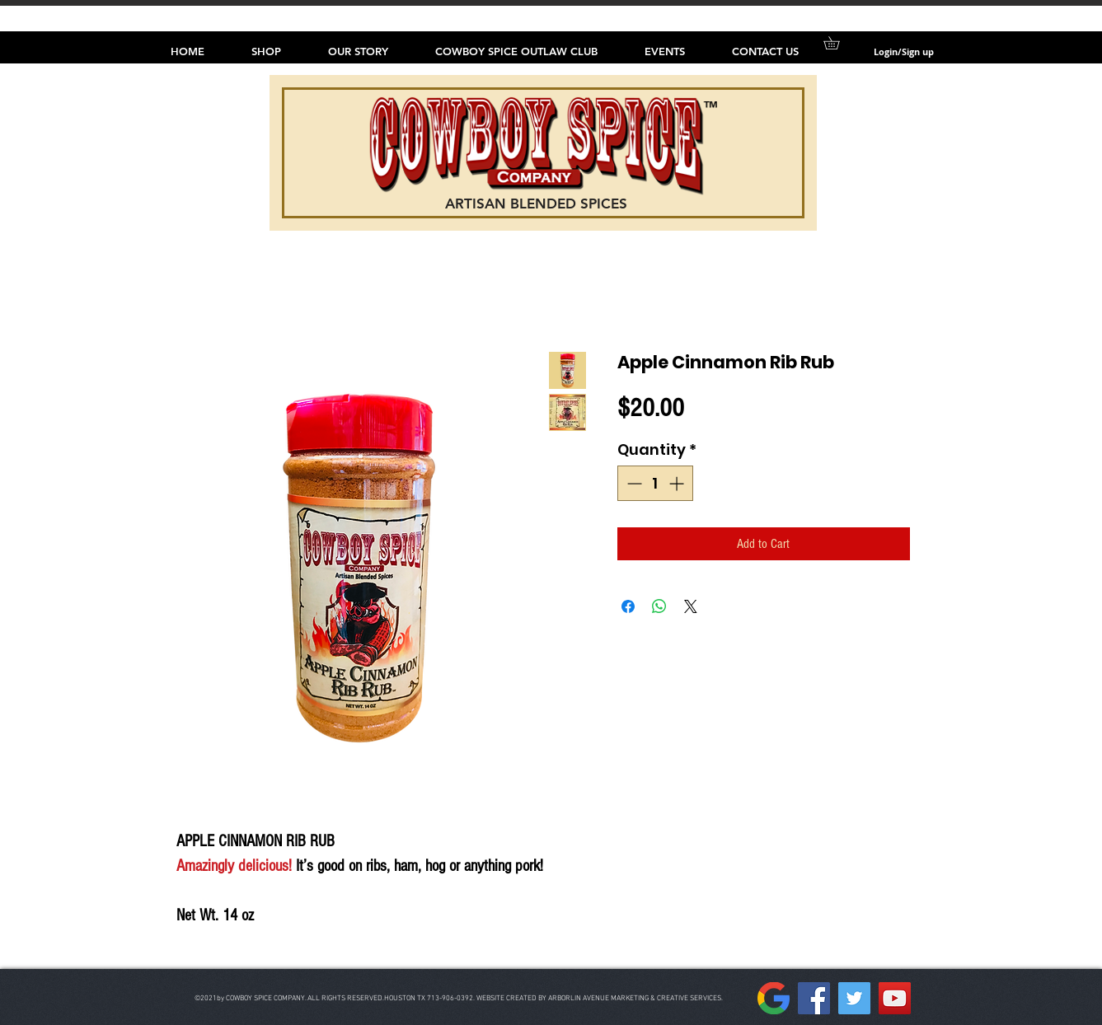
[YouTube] (895, 998)
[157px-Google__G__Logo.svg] (773, 998)
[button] (837, 42)
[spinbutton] (655, 483)
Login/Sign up (904, 51)
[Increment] (678, 483)
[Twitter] (854, 998)
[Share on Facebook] (628, 606)
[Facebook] (814, 998)
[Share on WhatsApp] (659, 606)
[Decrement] (632, 483)
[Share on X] (691, 606)
